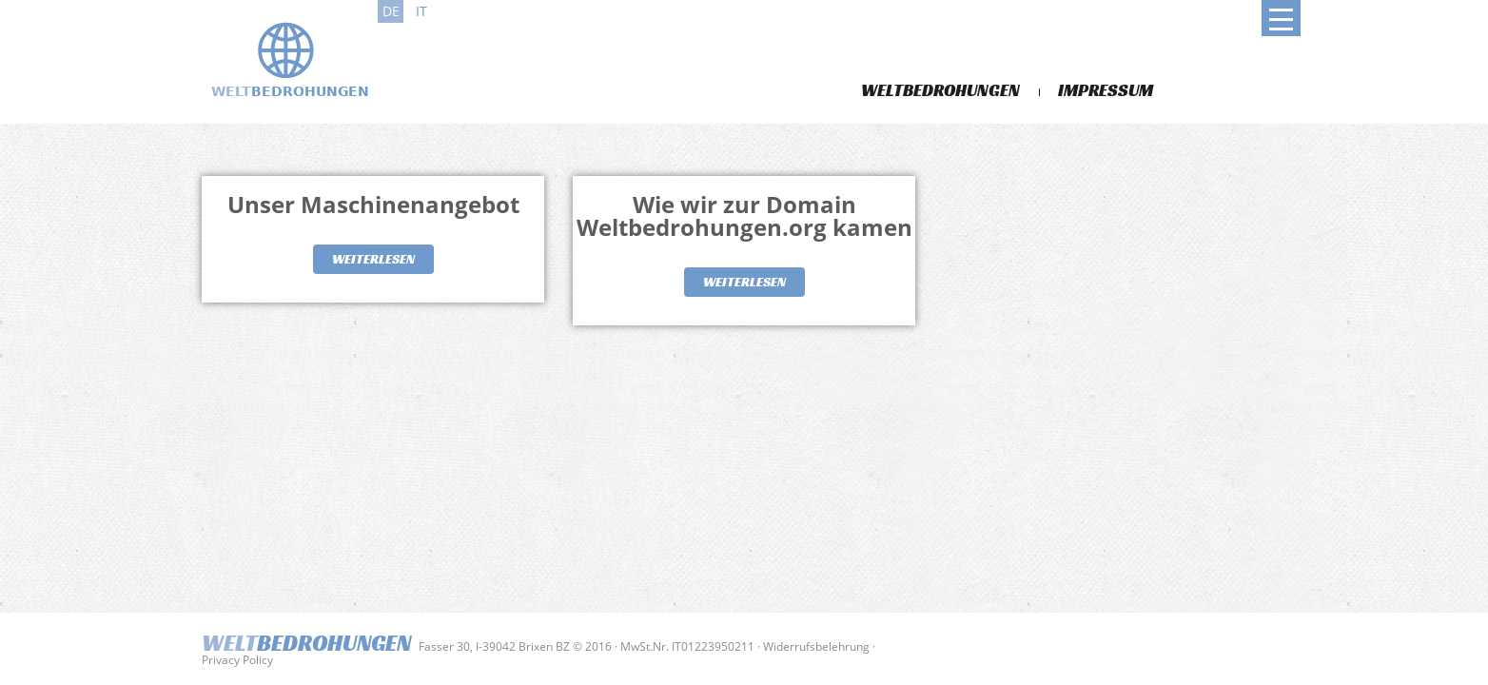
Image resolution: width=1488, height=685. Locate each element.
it (421, 11)
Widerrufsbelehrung (816, 646)
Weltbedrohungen (940, 90)
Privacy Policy (237, 660)
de (391, 11)
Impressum (1105, 90)
